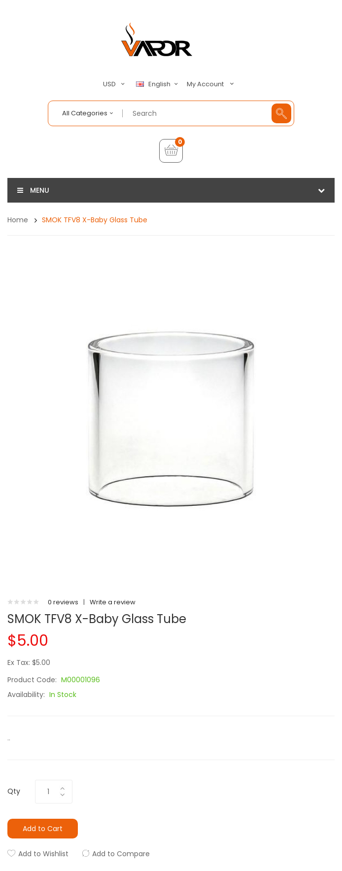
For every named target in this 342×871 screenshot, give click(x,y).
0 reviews (63, 602)
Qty (13, 791)
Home (17, 220)
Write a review (113, 602)
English (158, 84)
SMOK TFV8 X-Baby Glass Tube (94, 220)
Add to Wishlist (43, 854)
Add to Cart (43, 829)
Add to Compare (121, 854)
